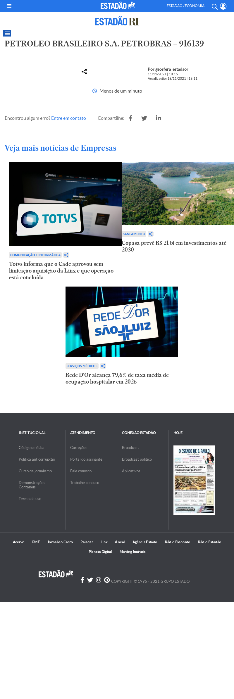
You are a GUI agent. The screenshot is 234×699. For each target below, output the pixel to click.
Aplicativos (131, 471)
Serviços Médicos (82, 366)
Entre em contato (68, 118)
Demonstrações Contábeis (32, 485)
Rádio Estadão (209, 542)
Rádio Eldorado (177, 542)
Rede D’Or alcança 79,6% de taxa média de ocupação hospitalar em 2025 (117, 378)
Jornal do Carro (60, 542)
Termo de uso (30, 499)
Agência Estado (145, 542)
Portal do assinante (86, 459)
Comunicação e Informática (35, 255)
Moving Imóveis (132, 552)
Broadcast (130, 447)
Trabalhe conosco (84, 483)
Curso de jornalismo (35, 471)
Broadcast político (137, 459)
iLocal (120, 542)
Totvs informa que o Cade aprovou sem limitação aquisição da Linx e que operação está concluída (61, 271)
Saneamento (134, 234)
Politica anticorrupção (37, 459)
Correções (78, 447)
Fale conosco (81, 471)
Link (104, 542)
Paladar (86, 542)
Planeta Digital (100, 552)
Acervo (19, 542)
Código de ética (31, 447)
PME (36, 542)
